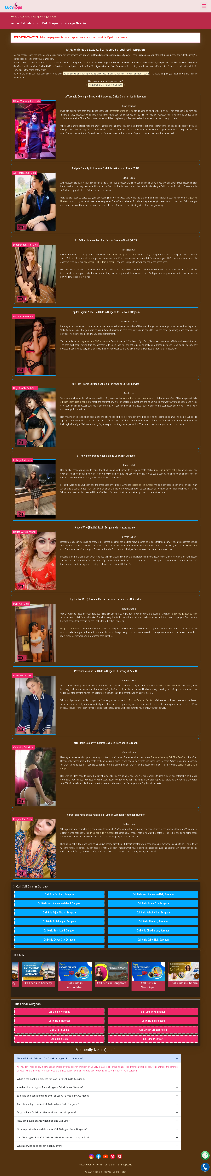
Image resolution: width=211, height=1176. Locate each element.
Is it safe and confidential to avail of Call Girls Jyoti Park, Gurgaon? (53, 1095)
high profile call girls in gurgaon (137, 398)
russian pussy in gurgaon (169, 685)
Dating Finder (119, 1171)
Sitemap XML (125, 1164)
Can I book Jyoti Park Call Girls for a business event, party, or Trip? (53, 1137)
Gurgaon (38, 16)
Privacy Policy (86, 1164)
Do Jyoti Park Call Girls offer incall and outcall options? (46, 1112)
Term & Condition (105, 1164)
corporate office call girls (122, 110)
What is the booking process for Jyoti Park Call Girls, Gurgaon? (51, 1079)
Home (14, 16)
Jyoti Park (51, 16)
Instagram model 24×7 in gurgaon (94, 341)
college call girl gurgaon (142, 484)
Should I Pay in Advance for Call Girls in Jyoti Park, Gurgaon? (50, 1058)
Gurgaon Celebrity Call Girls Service (168, 757)
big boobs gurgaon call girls (185, 613)
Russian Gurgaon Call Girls (141, 700)
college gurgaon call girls (168, 469)
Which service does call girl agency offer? (39, 1145)
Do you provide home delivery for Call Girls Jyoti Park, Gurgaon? (52, 1129)
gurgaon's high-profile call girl (74, 401)
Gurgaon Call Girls (68, 628)
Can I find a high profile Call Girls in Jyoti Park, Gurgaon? (48, 1104)
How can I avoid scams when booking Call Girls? (43, 1120)
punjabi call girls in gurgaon (101, 832)
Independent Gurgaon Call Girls (121, 254)
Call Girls (25, 16)
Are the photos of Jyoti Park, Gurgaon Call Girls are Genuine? (50, 1087)
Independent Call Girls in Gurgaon (99, 261)
